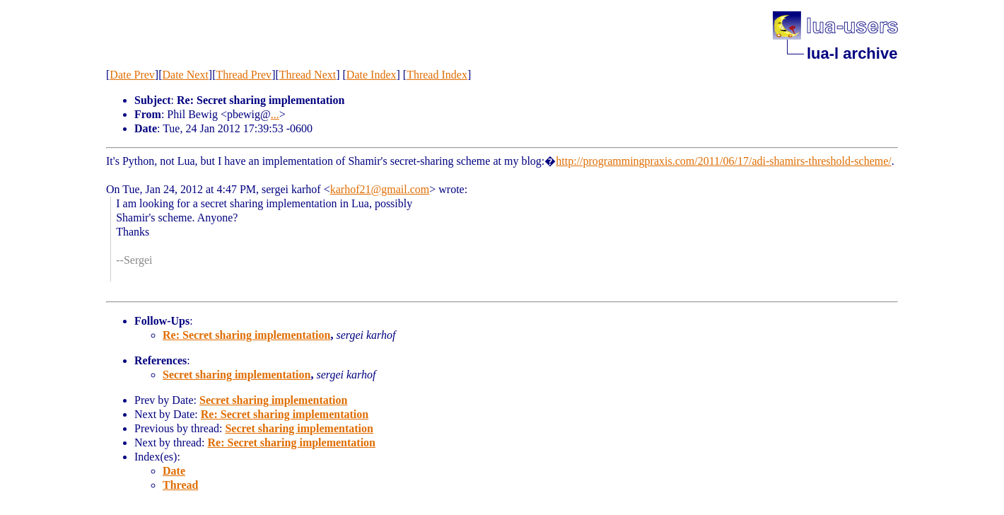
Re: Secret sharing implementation (246, 335)
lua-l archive (852, 53)
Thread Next (307, 75)
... (275, 114)
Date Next (186, 75)
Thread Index (437, 75)
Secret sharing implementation (236, 375)
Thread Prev (244, 75)
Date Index (371, 75)
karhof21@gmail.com (379, 189)
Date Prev (132, 75)
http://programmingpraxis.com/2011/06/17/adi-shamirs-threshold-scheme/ (723, 161)
